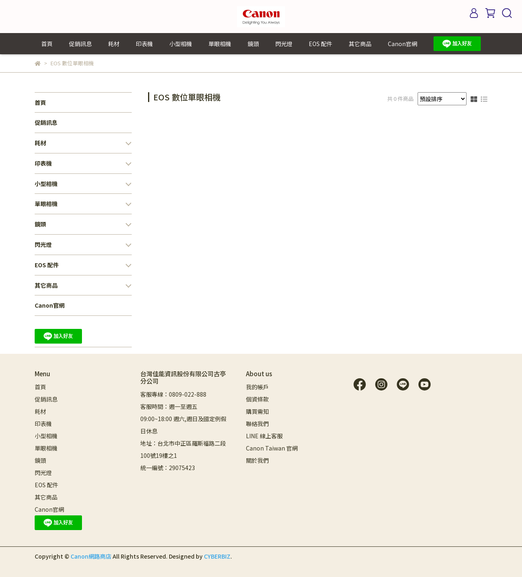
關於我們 (257, 460)
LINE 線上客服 (264, 436)
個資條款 (257, 399)
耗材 (113, 44)
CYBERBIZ (217, 556)
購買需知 (257, 411)
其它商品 (360, 44)
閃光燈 (283, 44)
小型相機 (180, 44)
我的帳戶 (257, 387)
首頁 (47, 44)
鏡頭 (253, 44)
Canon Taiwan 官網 (272, 448)
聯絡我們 (257, 423)
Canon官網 (402, 44)
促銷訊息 (80, 44)
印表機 (144, 44)
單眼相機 (219, 44)
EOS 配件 (320, 44)
